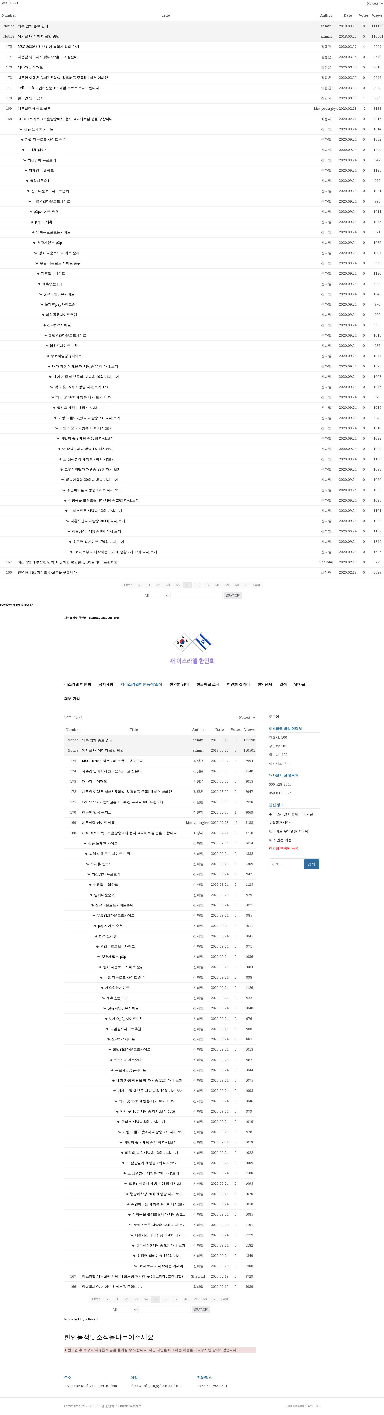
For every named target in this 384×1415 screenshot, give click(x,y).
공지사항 (105, 684)
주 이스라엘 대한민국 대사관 (291, 814)
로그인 (274, 717)
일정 (283, 684)
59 (227, 585)
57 (207, 585)
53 (168, 585)
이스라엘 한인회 (77, 684)
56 (198, 585)
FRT (317, 1406)
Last (255, 585)
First (129, 585)
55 (188, 585)
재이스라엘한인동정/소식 (141, 684)
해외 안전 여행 (280, 840)
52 (158, 585)
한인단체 (264, 684)
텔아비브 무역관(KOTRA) (288, 831)
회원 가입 (72, 698)
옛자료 (299, 684)
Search (233, 596)
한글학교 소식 (207, 684)
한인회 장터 (179, 684)
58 (217, 585)
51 (148, 585)
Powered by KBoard (17, 605)
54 (178, 585)
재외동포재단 (279, 823)
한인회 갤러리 (238, 684)
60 (237, 585)
